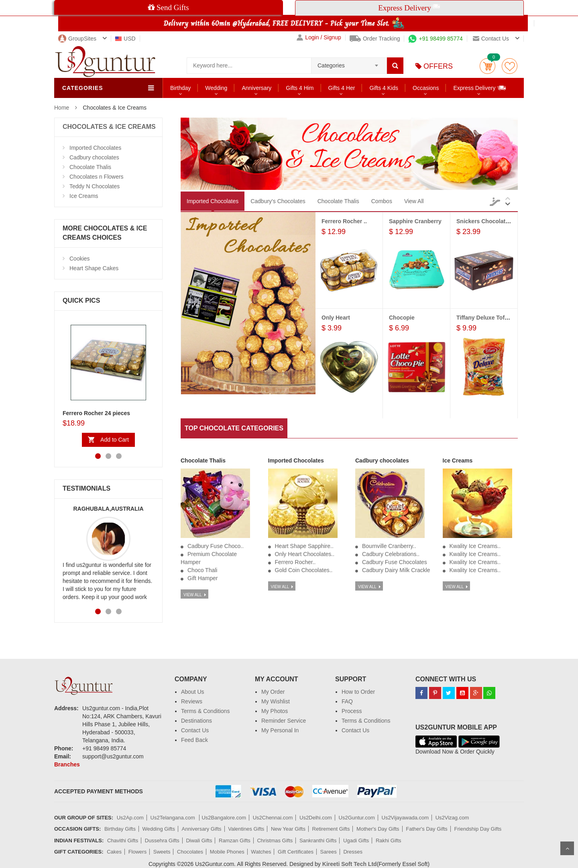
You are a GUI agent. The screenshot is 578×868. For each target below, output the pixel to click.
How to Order (358, 692)
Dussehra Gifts (162, 840)
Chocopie (402, 317)
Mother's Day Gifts (377, 829)
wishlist (509, 66)
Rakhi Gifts (388, 840)
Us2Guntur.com (357, 818)
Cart (487, 66)
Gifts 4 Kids (383, 88)
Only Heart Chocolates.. (305, 554)
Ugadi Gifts (356, 840)
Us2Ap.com (130, 818)
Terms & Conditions (205, 711)
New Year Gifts (288, 829)
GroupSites (77, 38)
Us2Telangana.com (174, 818)
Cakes (114, 852)
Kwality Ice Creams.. (475, 546)
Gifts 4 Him (299, 88)
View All (414, 201)
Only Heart (336, 317)
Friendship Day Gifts (478, 829)
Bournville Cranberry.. (389, 546)
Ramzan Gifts (234, 840)
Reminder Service (283, 720)
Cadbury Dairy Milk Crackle (396, 570)
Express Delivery (480, 88)
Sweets (162, 852)
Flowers (137, 852)
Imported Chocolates (95, 148)
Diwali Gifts (199, 840)
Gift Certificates (295, 852)
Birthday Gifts (120, 829)
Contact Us (195, 730)
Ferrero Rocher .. (344, 221)
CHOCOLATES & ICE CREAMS (109, 126)
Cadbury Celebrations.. (390, 554)
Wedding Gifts (158, 829)
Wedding (216, 88)
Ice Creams (83, 196)
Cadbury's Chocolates (277, 201)
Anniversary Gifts (202, 829)
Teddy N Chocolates (94, 186)
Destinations (196, 720)
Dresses (352, 852)
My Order (273, 692)
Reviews (191, 701)
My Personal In (280, 730)
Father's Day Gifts (427, 829)
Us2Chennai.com (273, 818)
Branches (67, 764)
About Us (192, 692)
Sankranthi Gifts (318, 840)
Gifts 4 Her (341, 88)
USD (125, 38)
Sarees (328, 852)
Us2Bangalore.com (223, 818)
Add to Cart (114, 439)
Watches (261, 852)
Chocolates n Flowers (96, 176)
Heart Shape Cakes (93, 268)
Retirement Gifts (331, 829)
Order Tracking (375, 38)
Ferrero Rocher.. (295, 562)
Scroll (567, 848)
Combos (381, 201)
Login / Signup (319, 38)
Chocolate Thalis (90, 167)
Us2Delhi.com (315, 818)
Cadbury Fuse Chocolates (394, 562)
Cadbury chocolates (94, 157)
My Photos (274, 711)
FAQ (347, 701)
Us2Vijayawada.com (405, 818)
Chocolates (190, 852)
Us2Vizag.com (452, 818)
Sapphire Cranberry (415, 221)
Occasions (426, 88)
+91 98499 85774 (435, 38)
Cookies (79, 258)
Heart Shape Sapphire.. (304, 546)
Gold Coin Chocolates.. (304, 570)
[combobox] (349, 63)
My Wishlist (275, 701)
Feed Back (194, 740)
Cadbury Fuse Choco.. (215, 546)
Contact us (491, 38)
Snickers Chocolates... (486, 221)
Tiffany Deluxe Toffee (484, 317)
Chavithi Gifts (122, 840)
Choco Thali (202, 570)
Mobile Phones (227, 852)
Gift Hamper (202, 578)
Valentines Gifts (246, 829)
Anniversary (256, 88)
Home (61, 107)
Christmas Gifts (275, 840)
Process (352, 711)
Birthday (180, 88)
